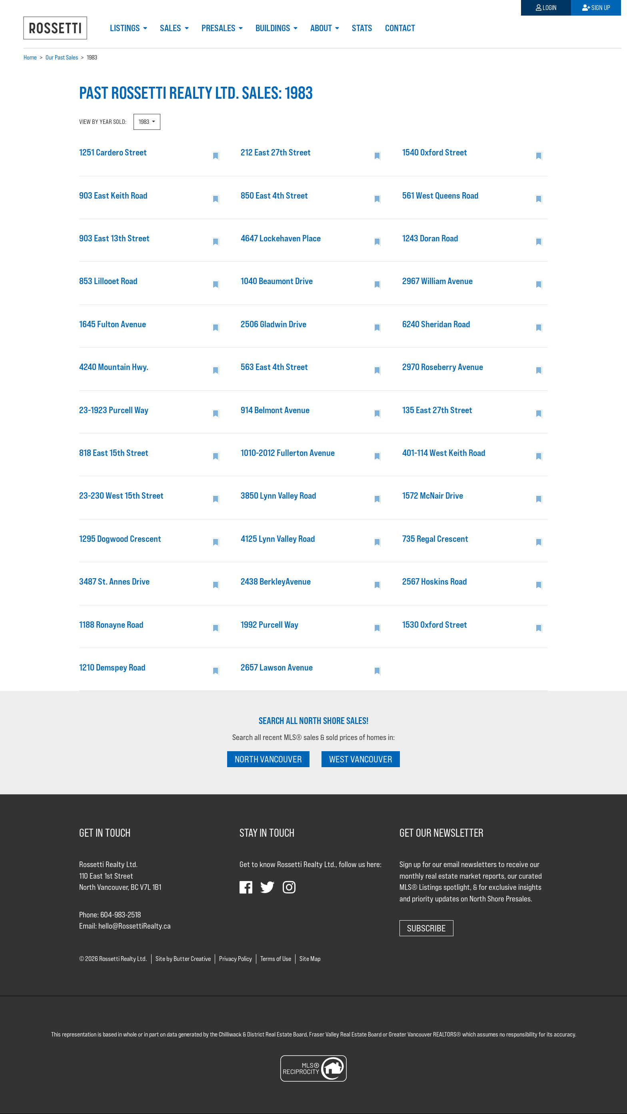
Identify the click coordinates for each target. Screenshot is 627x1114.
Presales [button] (219, 28)
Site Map (310, 959)
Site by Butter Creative (183, 959)
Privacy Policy (235, 959)
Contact (400, 28)
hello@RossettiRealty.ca (134, 925)
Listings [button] (126, 28)
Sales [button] (171, 28)
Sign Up (596, 8)
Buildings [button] (274, 28)
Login (546, 8)
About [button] (321, 28)
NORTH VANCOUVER (268, 759)
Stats (362, 28)
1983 (144, 121)
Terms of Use (275, 959)
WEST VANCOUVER (360, 759)
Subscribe (426, 928)
